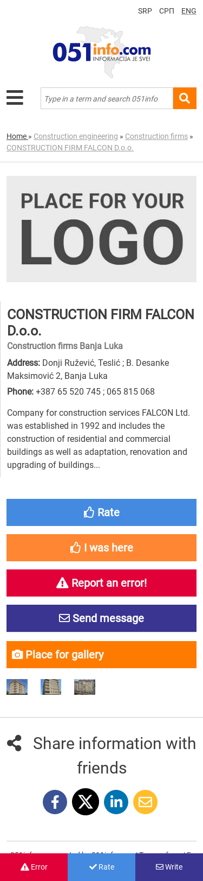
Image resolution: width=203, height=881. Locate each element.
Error (34, 867)
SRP (145, 11)
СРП (166, 11)
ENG (189, 11)
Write (169, 867)
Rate (101, 867)
